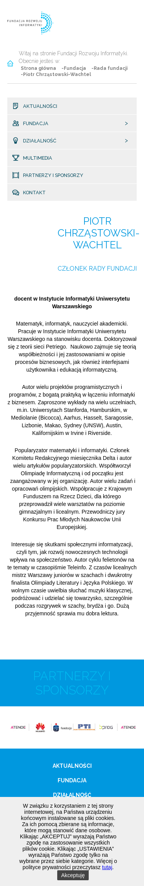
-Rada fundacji (109, 68)
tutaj (107, 867)
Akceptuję (72, 875)
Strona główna (38, 68)
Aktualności (36, 106)
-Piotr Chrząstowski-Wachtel (56, 74)
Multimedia (34, 158)
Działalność (36, 141)
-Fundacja (73, 68)
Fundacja (32, 123)
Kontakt (31, 192)
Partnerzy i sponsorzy (49, 175)
